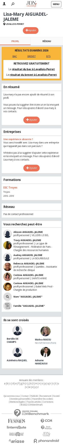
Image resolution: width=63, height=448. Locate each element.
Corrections (48, 402)
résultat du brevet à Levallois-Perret (33, 75)
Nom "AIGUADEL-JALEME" (27, 296)
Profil (15, 41)
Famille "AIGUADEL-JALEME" (29, 305)
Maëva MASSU (43, 339)
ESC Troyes (10, 187)
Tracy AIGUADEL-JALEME (27, 240)
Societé (56, 396)
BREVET (31, 56)
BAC (14, 56)
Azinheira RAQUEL (17, 360)
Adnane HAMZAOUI (41, 362)
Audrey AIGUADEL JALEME (27, 255)
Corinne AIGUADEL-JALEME (28, 275)
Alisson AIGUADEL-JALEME (28, 232)
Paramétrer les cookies (42, 399)
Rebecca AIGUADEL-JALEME (28, 263)
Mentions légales (17, 402)
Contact (25, 396)
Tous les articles (34, 402)
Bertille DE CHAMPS (12, 340)
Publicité (34, 396)
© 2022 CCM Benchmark (32, 405)
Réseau (47, 41)
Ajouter (32, 30)
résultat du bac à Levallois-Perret (33, 69)
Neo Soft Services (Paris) (45, 342)
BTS (48, 56)
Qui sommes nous (12, 396)
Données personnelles (20, 399)
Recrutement (45, 396)
